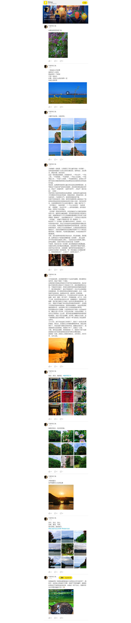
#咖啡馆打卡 (67, 376)
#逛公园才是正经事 (54, 529)
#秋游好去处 (65, 529)
